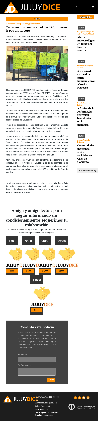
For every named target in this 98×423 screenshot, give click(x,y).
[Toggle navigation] (92, 7)
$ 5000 (36, 310)
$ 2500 (61, 271)
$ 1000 (45, 271)
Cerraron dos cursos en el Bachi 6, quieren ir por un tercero (36, 28)
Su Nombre (23, 355)
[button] (77, 7)
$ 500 (28, 271)
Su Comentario (24, 365)
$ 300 (12, 271)
